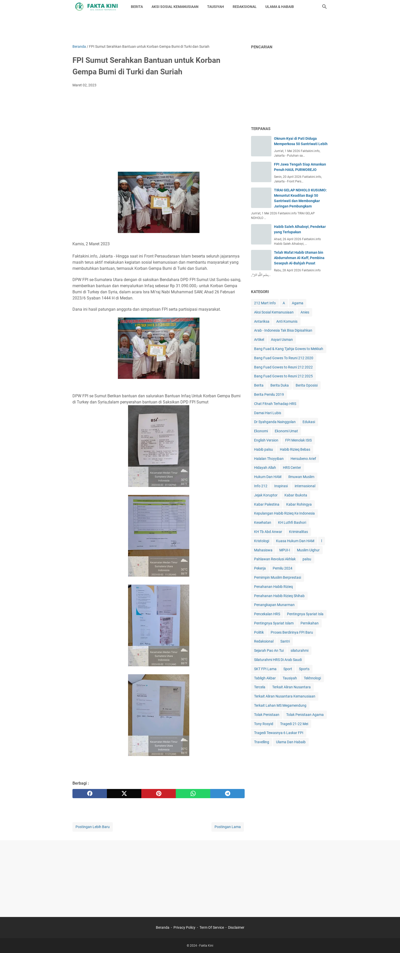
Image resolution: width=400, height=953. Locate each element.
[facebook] (89, 793)
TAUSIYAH (215, 7)
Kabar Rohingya (299, 504)
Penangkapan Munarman (274, 605)
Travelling (261, 742)
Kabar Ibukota (295, 495)
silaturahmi (299, 650)
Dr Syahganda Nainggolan (275, 422)
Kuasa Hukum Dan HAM (295, 541)
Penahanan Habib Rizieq (273, 587)
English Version (266, 440)
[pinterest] (158, 793)
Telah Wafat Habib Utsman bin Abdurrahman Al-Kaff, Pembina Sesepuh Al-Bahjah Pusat (299, 257)
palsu (307, 559)
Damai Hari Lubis (267, 413)
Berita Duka (279, 385)
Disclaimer (236, 927)
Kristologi (261, 541)
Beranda (162, 927)
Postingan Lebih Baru (93, 827)
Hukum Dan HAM (267, 477)
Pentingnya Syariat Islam (274, 623)
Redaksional (263, 641)
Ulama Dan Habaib (291, 742)
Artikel (259, 340)
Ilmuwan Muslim (301, 477)
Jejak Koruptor (266, 495)
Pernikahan (310, 623)
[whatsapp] (193, 793)
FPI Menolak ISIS (298, 440)
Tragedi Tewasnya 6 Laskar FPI (278, 733)
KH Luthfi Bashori (292, 522)
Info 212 (260, 486)
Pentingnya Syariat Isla (305, 614)
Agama (297, 303)
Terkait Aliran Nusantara (291, 687)
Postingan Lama (228, 827)
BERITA (137, 7)
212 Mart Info (265, 303)
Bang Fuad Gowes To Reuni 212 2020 (283, 358)
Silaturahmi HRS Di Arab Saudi (278, 660)
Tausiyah (290, 678)
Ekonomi (261, 431)
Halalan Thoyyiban (269, 459)
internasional (305, 486)
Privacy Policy (184, 927)
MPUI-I (284, 550)
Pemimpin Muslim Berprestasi (277, 577)
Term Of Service (211, 927)
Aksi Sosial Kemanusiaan (274, 312)
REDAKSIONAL (245, 7)
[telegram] (227, 793)
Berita (259, 385)
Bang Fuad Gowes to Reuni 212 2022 (283, 367)
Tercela (259, 687)
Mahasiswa (263, 550)
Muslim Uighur (308, 550)
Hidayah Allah (265, 468)
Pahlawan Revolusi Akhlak (275, 559)
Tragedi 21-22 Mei (294, 724)
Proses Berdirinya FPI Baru (292, 632)
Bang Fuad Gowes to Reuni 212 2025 (283, 376)
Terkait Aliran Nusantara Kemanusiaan (284, 696)
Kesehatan (262, 522)
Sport (287, 669)
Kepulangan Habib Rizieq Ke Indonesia (284, 513)
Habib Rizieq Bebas (295, 449)
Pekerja (260, 568)
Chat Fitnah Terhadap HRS (275, 404)
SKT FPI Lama (265, 669)
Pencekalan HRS (267, 614)
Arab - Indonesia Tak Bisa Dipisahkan (283, 330)
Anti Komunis (286, 321)
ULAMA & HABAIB (279, 7)
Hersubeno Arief (303, 459)
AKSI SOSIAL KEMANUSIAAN (175, 7)
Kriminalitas (298, 532)
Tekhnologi (312, 678)
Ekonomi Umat (286, 431)
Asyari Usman (282, 340)
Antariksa (261, 321)
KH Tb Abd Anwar (268, 532)
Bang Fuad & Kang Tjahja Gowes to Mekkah (288, 349)
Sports (304, 669)
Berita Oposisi (307, 385)
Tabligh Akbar (265, 678)
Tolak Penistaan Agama (305, 715)
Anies (305, 312)
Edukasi (309, 422)
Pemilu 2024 (282, 568)
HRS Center (292, 468)
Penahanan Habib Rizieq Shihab (279, 596)
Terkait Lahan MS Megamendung (280, 705)
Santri (285, 641)
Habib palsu (263, 449)
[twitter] (124, 793)
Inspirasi (281, 486)
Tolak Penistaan (266, 715)
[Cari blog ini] (324, 7)
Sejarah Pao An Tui (269, 650)
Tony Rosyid (263, 724)
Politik (259, 632)
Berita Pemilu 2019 (269, 394)
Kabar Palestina (266, 504)
